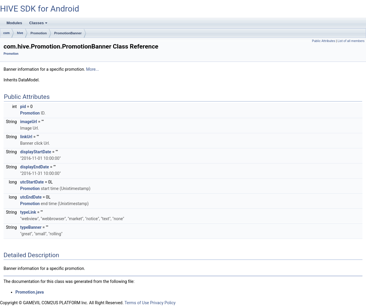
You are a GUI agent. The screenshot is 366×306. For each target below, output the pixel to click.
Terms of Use (136, 302)
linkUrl (26, 136)
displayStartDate (35, 151)
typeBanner (30, 227)
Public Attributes (323, 41)
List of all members (351, 41)
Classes (38, 24)
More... (92, 69)
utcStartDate (32, 182)
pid (23, 106)
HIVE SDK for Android (39, 9)
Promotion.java (29, 292)
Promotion (38, 33)
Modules (14, 23)
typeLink (28, 212)
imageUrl (28, 121)
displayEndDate (34, 167)
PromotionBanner (68, 33)
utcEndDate (30, 197)
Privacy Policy (163, 302)
